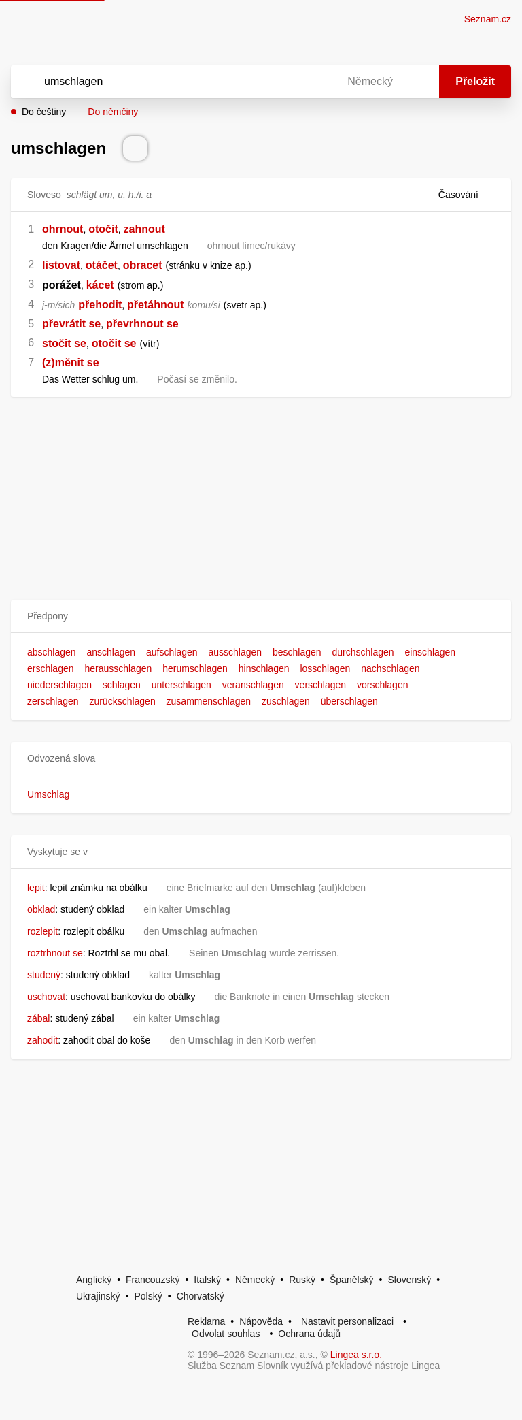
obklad (41, 909)
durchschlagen (363, 652)
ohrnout (62, 229)
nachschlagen (390, 668)
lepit (36, 887)
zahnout (144, 229)
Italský (207, 1279)
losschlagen (325, 668)
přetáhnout (155, 304)
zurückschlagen (122, 701)
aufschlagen (172, 652)
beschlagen (297, 652)
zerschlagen (53, 701)
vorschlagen (382, 684)
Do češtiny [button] (44, 111)
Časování (466, 194)
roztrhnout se (55, 953)
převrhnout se (142, 323)
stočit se (64, 343)
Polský (148, 1296)
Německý (255, 1279)
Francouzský (152, 1279)
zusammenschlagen (209, 701)
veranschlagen (253, 684)
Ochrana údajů (309, 1333)
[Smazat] (256, 81)
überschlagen (349, 701)
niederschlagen (59, 684)
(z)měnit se (70, 362)
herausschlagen (118, 668)
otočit (103, 229)
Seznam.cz (487, 19)
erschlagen (50, 668)
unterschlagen (181, 684)
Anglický (93, 1279)
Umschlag (48, 794)
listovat (61, 265)
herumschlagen (195, 668)
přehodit (100, 304)
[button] (261, 616)
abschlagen (51, 652)
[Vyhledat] (142, 81)
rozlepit (42, 931)
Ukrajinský (98, 1296)
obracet (142, 265)
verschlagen (321, 684)
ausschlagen (235, 652)
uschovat (46, 996)
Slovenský (409, 1279)
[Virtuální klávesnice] (285, 81)
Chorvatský (200, 1296)
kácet (100, 285)
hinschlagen (264, 668)
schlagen (122, 684)
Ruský (302, 1279)
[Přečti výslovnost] (135, 148)
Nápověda (261, 1321)
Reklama (206, 1321)
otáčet (102, 265)
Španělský (352, 1279)
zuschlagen (286, 701)
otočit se (114, 343)
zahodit (42, 1040)
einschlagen (429, 652)
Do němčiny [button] (113, 111)
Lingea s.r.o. (356, 1354)
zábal (38, 1018)
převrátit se (71, 323)
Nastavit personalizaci (347, 1321)
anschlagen (111, 652)
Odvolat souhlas (226, 1333)
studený (43, 974)
